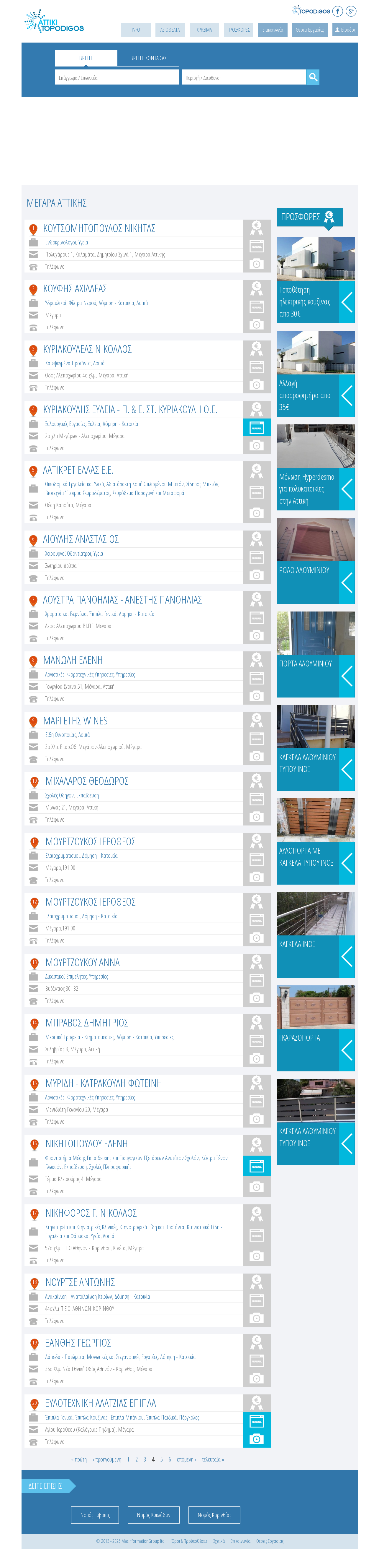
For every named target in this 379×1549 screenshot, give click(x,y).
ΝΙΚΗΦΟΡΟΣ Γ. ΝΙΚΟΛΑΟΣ (91, 1212)
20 (34, 1403)
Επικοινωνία (272, 29)
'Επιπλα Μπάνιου (127, 1417)
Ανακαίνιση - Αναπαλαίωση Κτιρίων (78, 1296)
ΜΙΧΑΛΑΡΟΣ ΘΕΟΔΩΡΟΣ (87, 780)
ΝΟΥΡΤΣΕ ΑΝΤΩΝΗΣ (80, 1281)
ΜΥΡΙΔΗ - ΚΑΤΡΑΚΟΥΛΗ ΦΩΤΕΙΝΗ (103, 1082)
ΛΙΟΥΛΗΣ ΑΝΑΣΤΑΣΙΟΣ (81, 538)
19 (34, 1342)
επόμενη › (186, 1459)
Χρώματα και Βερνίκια (66, 614)
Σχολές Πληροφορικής (110, 1167)
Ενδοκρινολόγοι (60, 242)
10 (34, 780)
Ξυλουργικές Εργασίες (65, 424)
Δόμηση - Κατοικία (116, 303)
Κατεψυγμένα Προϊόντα (68, 363)
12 (34, 901)
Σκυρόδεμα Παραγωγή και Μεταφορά (148, 493)
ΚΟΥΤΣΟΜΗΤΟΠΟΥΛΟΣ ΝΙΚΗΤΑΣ (99, 227)
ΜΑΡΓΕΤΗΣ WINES (75, 720)
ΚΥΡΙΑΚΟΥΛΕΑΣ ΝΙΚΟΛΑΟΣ (87, 348)
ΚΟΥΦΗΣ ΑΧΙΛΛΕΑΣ (75, 288)
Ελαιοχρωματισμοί (62, 855)
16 (34, 1143)
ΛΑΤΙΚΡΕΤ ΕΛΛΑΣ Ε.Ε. (78, 469)
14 (34, 1022)
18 (34, 1282)
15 (34, 1083)
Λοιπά (142, 303)
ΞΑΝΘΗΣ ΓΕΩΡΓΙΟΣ (78, 1342)
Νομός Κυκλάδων (153, 1515)
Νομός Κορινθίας (214, 1515)
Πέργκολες (189, 1417)
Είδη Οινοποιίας (60, 735)
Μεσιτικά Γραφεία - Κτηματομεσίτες (79, 1037)
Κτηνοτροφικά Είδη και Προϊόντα (151, 1227)
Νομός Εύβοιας (95, 1515)
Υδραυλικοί (55, 303)
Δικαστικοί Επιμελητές (66, 976)
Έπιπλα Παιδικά (161, 1417)
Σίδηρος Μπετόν (202, 484)
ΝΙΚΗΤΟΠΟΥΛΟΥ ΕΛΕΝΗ (86, 1143)
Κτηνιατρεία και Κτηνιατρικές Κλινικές (81, 1227)
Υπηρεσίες (125, 674)
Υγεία (83, 242)
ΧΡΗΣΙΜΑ (204, 29)
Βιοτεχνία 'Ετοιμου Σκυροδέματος (77, 493)
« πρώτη (79, 1459)
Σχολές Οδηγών (59, 795)
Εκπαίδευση (87, 795)
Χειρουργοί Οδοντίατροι (68, 553)
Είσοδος (348, 29)
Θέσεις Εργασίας (310, 29)
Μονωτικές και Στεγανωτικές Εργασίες (122, 1357)
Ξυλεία (94, 424)
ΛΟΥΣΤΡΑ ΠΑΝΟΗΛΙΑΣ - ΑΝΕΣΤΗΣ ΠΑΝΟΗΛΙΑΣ (122, 599)
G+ (351, 11)
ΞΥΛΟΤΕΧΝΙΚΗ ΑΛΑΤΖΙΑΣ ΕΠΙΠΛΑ (100, 1402)
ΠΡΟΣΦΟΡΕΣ (238, 29)
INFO (136, 29)
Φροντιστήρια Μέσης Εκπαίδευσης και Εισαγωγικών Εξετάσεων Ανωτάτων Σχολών (122, 1158)
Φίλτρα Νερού (82, 303)
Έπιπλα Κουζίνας (91, 1417)
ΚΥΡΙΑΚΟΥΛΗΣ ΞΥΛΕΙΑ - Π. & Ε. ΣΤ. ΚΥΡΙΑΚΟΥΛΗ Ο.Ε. (130, 408)
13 (34, 962)
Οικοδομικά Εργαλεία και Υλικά (74, 484)
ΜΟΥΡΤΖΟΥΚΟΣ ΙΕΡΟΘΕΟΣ (90, 841)
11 (34, 841)
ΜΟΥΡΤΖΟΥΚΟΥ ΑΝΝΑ (82, 961)
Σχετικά (219, 1540)
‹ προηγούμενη (107, 1459)
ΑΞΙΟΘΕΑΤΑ (170, 29)
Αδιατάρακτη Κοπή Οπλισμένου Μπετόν (145, 484)
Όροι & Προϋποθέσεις (189, 1540)
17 (34, 1213)
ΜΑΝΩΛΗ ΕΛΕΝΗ (73, 659)
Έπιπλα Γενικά (103, 614)
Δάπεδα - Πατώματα (64, 1357)
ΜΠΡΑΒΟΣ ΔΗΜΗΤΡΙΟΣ (86, 1022)
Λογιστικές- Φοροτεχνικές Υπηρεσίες (79, 674)
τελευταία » (213, 1459)
